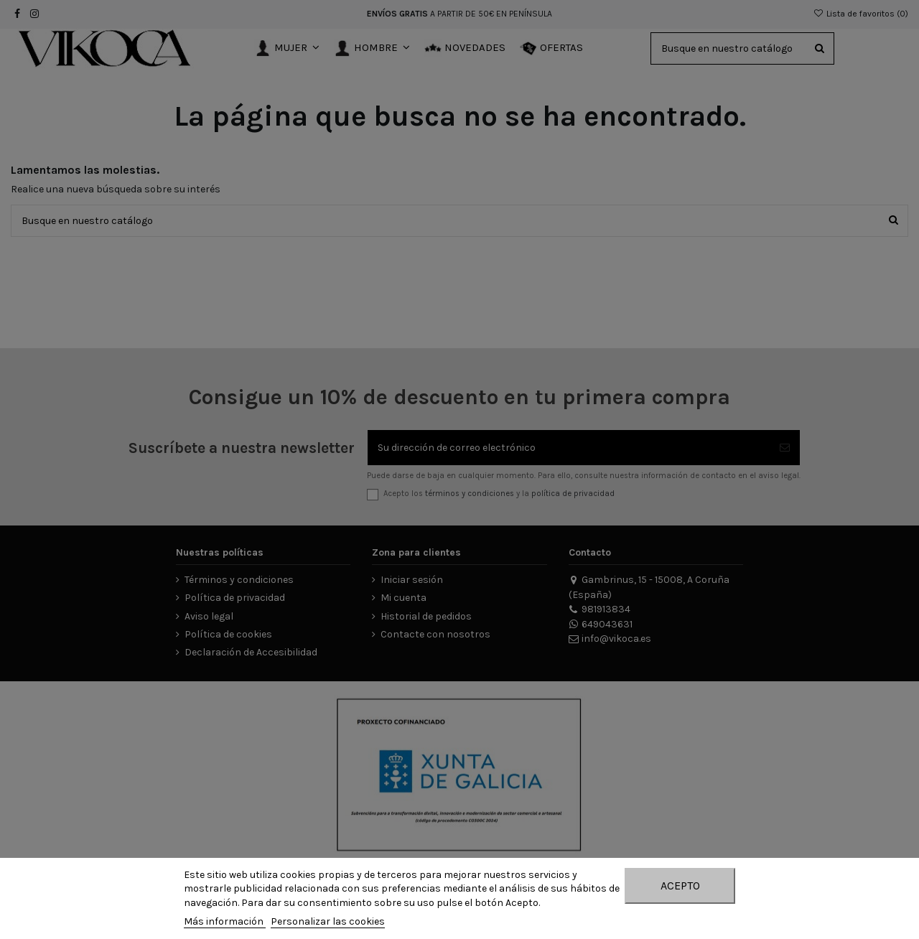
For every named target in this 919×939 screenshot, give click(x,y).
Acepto (680, 885)
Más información (225, 921)
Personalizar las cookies (328, 921)
